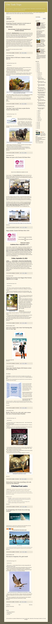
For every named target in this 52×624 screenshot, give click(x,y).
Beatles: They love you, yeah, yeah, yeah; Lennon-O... (41, 100)
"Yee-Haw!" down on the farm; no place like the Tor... (41, 85)
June (38, 113)
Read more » (8, 50)
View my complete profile (39, 142)
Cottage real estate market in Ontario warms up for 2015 (43, 40)
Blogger (26, 619)
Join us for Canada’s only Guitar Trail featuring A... (41, 95)
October (39, 75)
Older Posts (30, 604)
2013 (37, 125)
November (39, 74)
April (38, 116)
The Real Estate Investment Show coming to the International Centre (40, 31)
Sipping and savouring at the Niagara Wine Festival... (41, 92)
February (39, 119)
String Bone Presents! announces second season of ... (41, 79)
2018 (37, 68)
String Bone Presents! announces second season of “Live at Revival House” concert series (18, 24)
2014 (37, 123)
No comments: (17, 103)
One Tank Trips (13, 4)
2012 (37, 126)
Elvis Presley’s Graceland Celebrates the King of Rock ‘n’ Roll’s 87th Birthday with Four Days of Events (41, 52)
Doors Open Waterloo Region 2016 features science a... (40, 97)
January (39, 120)
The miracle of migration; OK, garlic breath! (17, 556)
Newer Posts (8, 604)
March (39, 117)
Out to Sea (8, 614)
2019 (37, 67)
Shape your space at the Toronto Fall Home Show (18, 157)
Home (19, 604)
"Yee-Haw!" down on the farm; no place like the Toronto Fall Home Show (18, 109)
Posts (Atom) (12, 606)
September (39, 77)
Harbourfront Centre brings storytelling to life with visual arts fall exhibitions (18, 482)
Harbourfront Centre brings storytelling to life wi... (41, 103)
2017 (37, 70)
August (39, 110)
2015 (37, 122)
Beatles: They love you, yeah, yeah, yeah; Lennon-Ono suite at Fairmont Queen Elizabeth (18, 413)
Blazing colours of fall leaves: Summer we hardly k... (41, 82)
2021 (37, 64)
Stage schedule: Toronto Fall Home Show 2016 (17, 230)
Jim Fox (43, 132)
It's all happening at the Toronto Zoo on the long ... (41, 106)
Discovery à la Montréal (43, 23)
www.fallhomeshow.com (25, 206)
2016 (37, 71)
